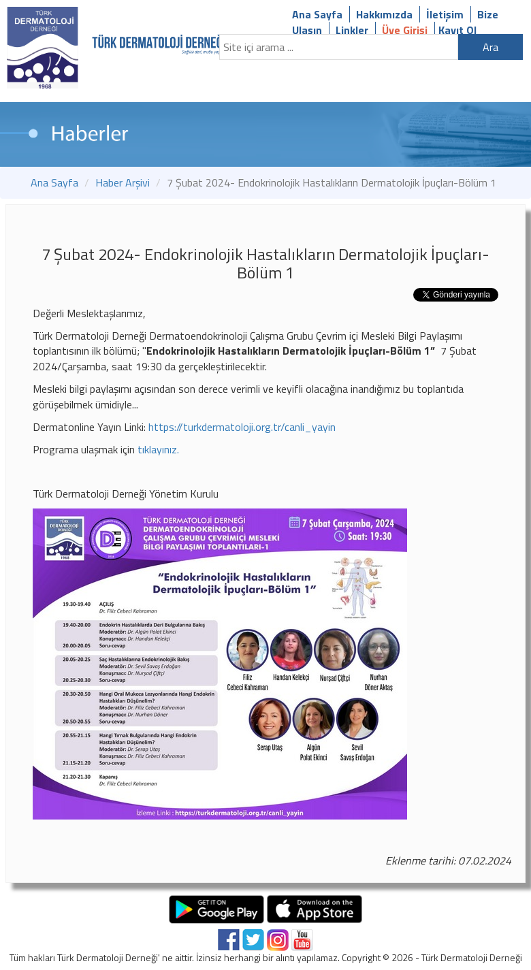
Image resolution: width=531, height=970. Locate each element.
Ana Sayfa (317, 14)
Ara (490, 47)
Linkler (352, 30)
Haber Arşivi (122, 182)
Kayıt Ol (457, 30)
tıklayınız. (158, 449)
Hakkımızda (384, 14)
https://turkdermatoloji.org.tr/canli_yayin (242, 427)
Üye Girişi (405, 30)
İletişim (445, 14)
